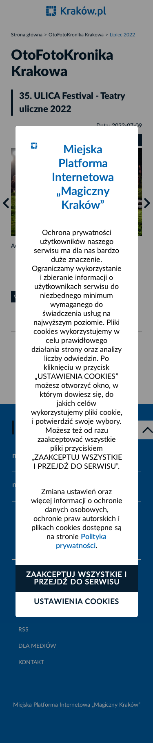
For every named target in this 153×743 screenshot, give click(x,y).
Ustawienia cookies (76, 602)
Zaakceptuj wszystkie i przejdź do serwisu (76, 578)
